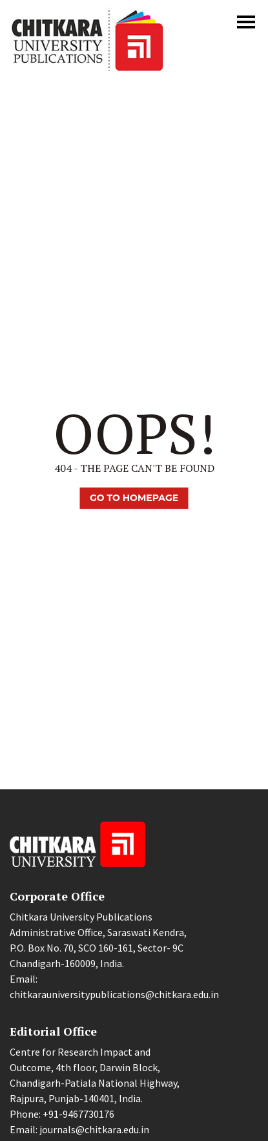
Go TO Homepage (134, 498)
